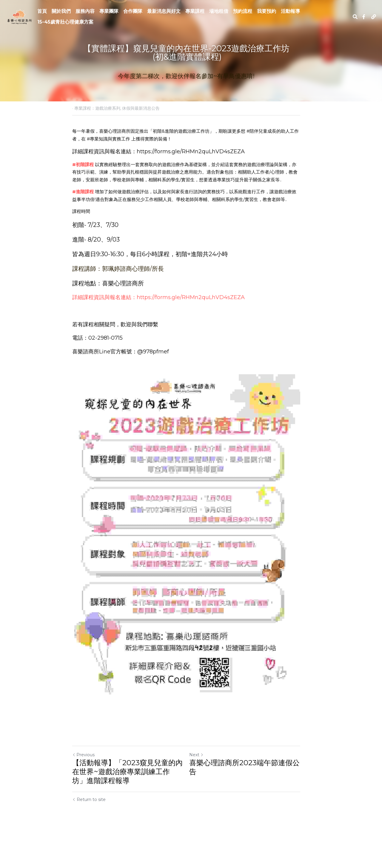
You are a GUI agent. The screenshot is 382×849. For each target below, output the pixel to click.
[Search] (355, 16)
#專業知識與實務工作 (99, 139)
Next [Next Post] (201, 768)
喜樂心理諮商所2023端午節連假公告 (249, 780)
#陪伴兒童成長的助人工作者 (275, 131)
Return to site (89, 813)
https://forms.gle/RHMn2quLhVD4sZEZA (191, 151)
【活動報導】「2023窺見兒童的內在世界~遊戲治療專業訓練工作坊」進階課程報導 (128, 785)
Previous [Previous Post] (83, 768)
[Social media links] (363, 16)
